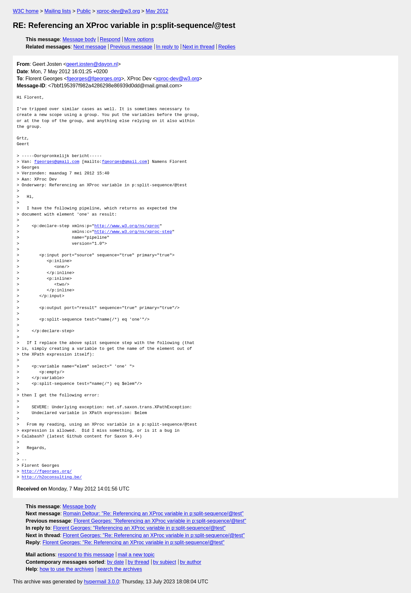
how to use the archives (67, 569)
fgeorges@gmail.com (56, 162)
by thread (138, 562)
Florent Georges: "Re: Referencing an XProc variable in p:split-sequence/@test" (154, 535)
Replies (226, 46)
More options (139, 39)
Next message (90, 46)
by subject (164, 562)
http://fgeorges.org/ (47, 471)
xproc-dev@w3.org (118, 11)
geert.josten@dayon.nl (92, 64)
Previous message (131, 46)
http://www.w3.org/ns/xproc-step (133, 232)
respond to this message (86, 554)
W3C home (26, 11)
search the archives (120, 569)
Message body (79, 39)
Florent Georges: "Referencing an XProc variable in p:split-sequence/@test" (160, 521)
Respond (110, 39)
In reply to (167, 46)
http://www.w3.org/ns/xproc (127, 226)
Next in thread (198, 46)
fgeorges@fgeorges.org (94, 78)
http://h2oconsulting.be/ (52, 477)
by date (115, 562)
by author (190, 562)
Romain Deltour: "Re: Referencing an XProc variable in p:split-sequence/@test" (153, 513)
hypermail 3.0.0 (101, 581)
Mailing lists (57, 11)
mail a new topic (136, 554)
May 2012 (157, 11)
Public (84, 11)
